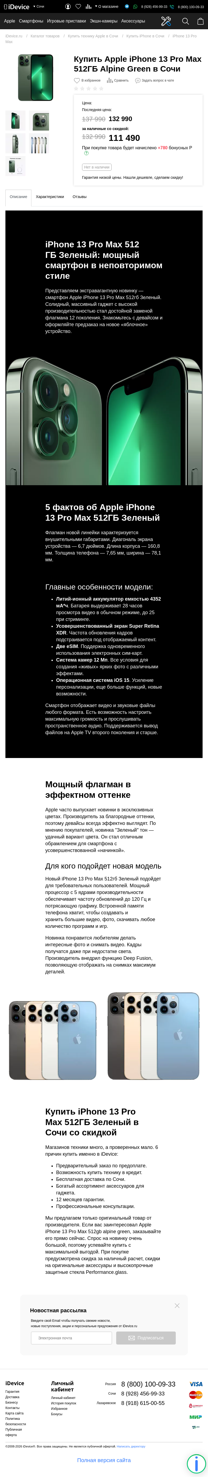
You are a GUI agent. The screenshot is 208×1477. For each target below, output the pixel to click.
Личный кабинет (63, 1398)
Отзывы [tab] (79, 197)
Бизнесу (11, 1402)
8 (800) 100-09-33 (191, 7)
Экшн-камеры (104, 21)
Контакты (12, 1408)
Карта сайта (14, 1413)
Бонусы (56, 1414)
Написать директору (131, 1446)
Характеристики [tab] (50, 197)
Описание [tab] (18, 197)
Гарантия (12, 1392)
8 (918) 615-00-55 (143, 1403)
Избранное (59, 1409)
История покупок (63, 1403)
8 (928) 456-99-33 (150, 7)
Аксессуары (133, 21)
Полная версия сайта (104, 1460)
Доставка (12, 1397)
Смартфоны (31, 21)
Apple (9, 21)
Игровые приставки (66, 21)
